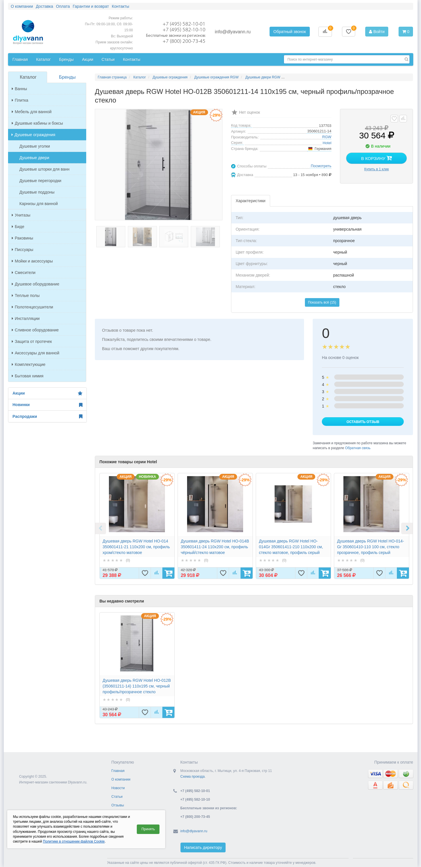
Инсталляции (26, 318)
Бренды (66, 59)
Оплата (63, 6)
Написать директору (203, 847)
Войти (377, 31)
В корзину (376, 158)
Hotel (327, 143)
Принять (148, 829)
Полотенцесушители (32, 307)
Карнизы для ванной (39, 203)
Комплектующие (29, 364)
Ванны (19, 88)
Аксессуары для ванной (35, 353)
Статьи (108, 59)
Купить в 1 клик (376, 169)
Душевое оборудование (35, 284)
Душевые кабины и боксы (37, 123)
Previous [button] (100, 528)
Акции (87, 59)
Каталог (43, 59)
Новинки (47, 405)
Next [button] (407, 528)
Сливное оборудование (35, 330)
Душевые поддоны (37, 192)
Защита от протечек (32, 341)
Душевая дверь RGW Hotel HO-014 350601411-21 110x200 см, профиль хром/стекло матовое (136, 547)
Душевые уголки (35, 146)
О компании (22, 6)
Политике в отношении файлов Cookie (74, 841)
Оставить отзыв (363, 422)
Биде (18, 226)
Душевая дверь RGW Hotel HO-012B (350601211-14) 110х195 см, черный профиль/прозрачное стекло (137, 686)
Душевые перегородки (40, 180)
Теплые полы (26, 295)
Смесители (24, 272)
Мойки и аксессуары (32, 261)
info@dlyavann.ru (233, 31)
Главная (20, 59)
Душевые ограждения (33, 134)
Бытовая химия (28, 376)
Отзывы (118, 805)
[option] (137, 526)
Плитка (20, 100)
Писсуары (22, 249)
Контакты (120, 6)
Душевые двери (34, 157)
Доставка (44, 6)
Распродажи (47, 416)
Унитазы (21, 215)
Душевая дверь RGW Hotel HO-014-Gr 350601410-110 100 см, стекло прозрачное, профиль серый (370, 547)
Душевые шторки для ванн (45, 169)
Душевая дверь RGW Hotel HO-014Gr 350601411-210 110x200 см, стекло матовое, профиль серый (291, 547)
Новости (118, 788)
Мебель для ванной (32, 111)
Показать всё (322, 302)
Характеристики (251, 200)
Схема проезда (192, 777)
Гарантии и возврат (91, 6)
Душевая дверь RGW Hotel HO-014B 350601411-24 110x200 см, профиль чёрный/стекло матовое (215, 547)
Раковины (22, 238)
